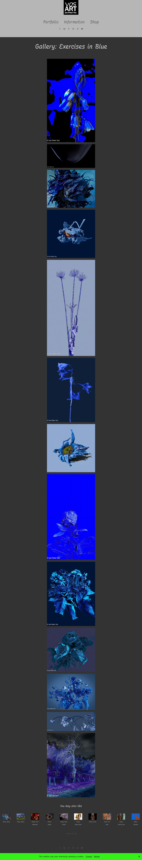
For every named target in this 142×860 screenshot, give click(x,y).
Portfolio (50, 22)
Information (74, 22)
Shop (94, 22)
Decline (97, 856)
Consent (89, 856)
